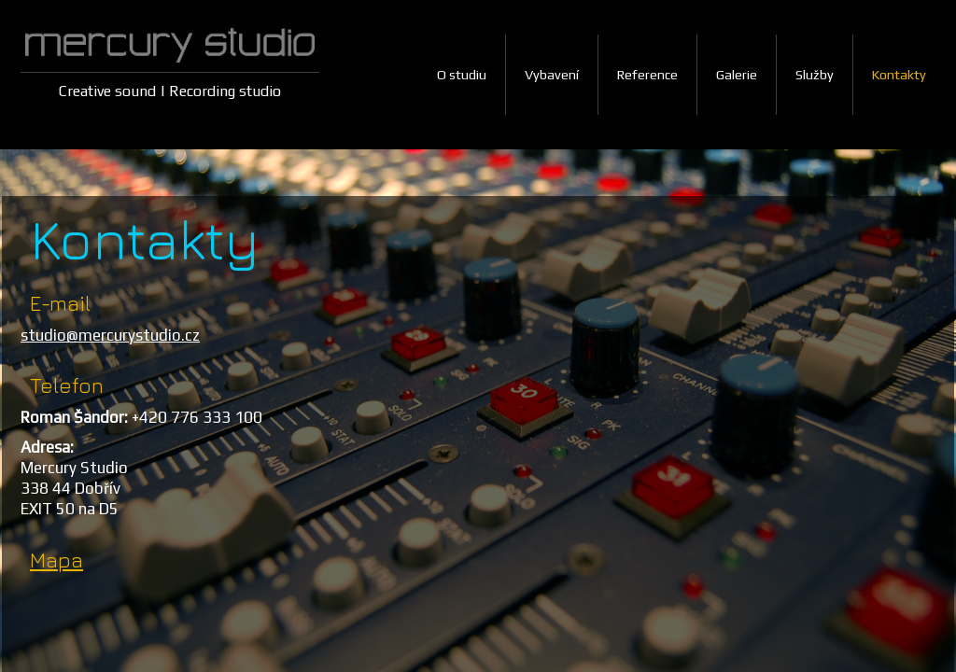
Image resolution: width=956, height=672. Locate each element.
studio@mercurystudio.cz (110, 335)
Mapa (56, 560)
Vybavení (552, 74)
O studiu (461, 74)
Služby (814, 74)
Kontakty (899, 74)
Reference (647, 74)
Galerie (736, 74)
